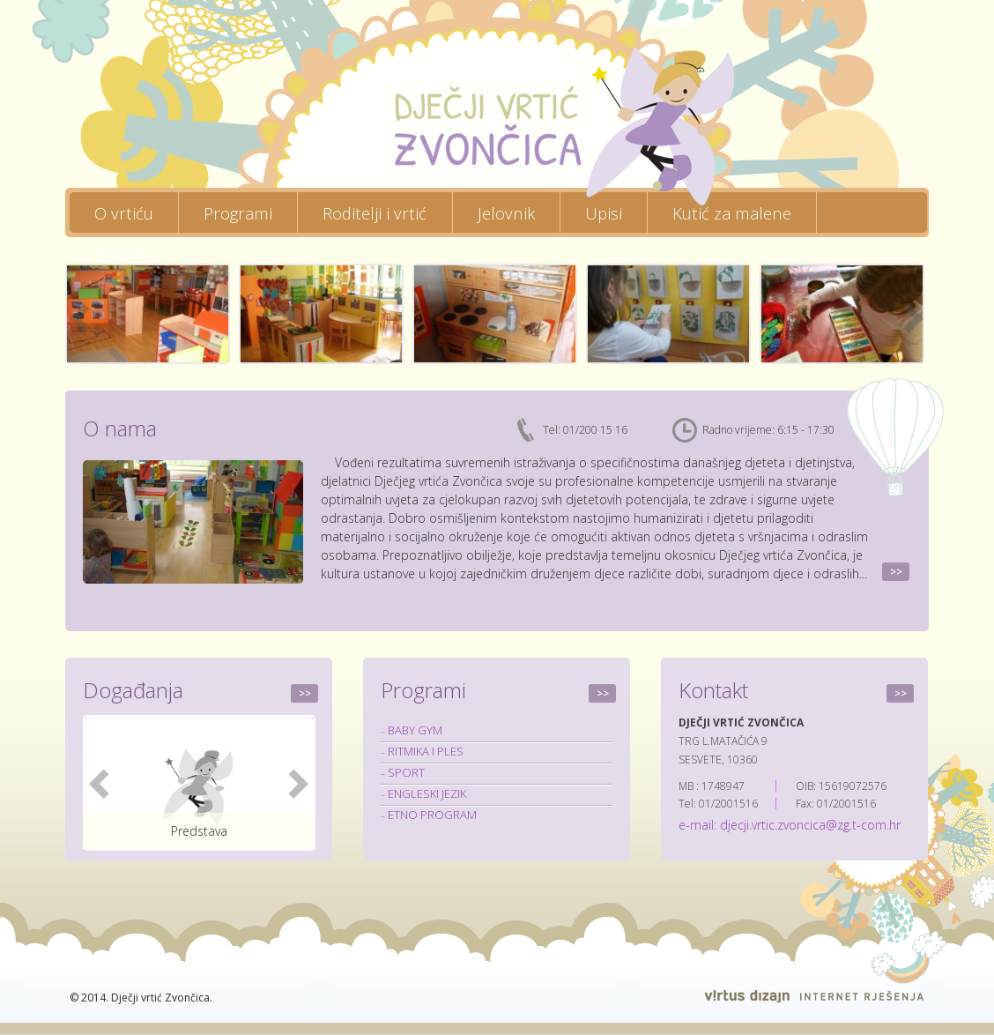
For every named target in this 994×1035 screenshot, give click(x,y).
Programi (238, 212)
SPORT (406, 772)
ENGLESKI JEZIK (427, 793)
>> (896, 571)
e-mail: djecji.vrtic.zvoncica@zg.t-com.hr (790, 824)
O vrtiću (123, 212)
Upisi (603, 212)
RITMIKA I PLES (426, 751)
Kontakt (126, 253)
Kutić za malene (731, 212)
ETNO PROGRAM (432, 815)
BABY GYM (415, 730)
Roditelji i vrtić (375, 212)
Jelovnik (506, 212)
